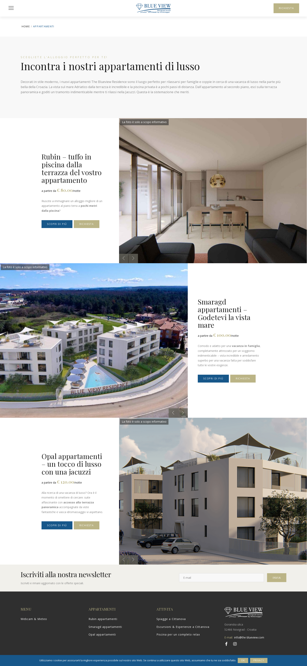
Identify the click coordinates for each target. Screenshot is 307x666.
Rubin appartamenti (103, 619)
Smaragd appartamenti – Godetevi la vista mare (224, 313)
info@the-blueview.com (249, 637)
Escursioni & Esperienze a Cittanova (182, 627)
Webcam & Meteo (34, 619)
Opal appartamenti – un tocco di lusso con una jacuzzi (72, 463)
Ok (243, 660)
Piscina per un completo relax (178, 634)
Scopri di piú (57, 224)
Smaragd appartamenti (105, 627)
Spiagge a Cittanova (171, 619)
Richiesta (87, 224)
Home (26, 26)
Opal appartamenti (102, 634)
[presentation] (123, 258)
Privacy (259, 660)
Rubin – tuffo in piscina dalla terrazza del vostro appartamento (72, 168)
